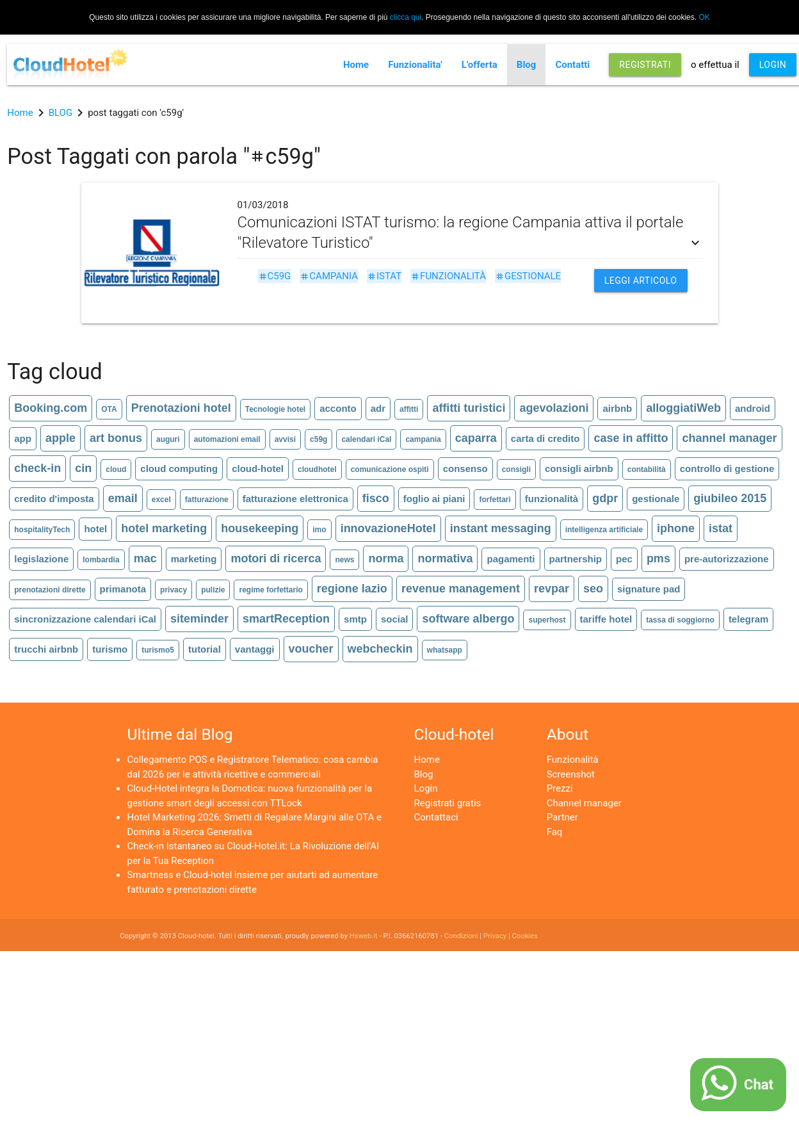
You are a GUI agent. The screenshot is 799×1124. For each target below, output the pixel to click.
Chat (758, 1085)
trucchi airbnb (46, 649)
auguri (168, 439)
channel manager (729, 438)
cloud (116, 469)
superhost (546, 619)
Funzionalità (573, 759)
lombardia (101, 559)
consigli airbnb (579, 468)
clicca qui (405, 17)
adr (378, 408)
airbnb (617, 408)
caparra (476, 438)
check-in (37, 468)
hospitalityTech (42, 529)
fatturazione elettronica (295, 498)
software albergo (468, 618)
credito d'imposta (53, 498)
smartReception (286, 618)
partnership (575, 558)
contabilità (646, 469)
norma (385, 558)
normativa (444, 558)
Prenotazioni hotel (181, 408)
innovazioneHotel (388, 528)
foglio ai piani (434, 498)
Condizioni (461, 936)
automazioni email (227, 439)
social (394, 619)
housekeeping (259, 528)
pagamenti (511, 558)
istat (384, 276)
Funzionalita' (415, 64)
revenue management (460, 588)
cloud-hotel (258, 468)
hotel (95, 528)
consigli (516, 469)
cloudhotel (317, 469)
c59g (274, 276)
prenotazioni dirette (49, 589)
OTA (109, 409)
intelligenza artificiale (604, 529)
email (123, 498)
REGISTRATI (645, 65)
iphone (676, 528)
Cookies (525, 936)
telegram (749, 619)
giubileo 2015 (729, 498)
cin (83, 468)
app (22, 438)
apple (60, 438)
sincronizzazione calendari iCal (85, 619)
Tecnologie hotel (275, 409)
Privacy (494, 936)
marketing (194, 558)
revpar (551, 588)
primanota (123, 588)
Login (426, 788)
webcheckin (380, 648)
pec (624, 558)
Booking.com (50, 408)
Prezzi (560, 788)
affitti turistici (468, 408)
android (752, 408)
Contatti (572, 64)
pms (658, 558)
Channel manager (584, 803)
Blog (527, 64)
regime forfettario (270, 589)
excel (161, 499)
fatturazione (207, 499)
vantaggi (255, 649)
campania (329, 276)
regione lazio (352, 588)
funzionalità (448, 276)
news (344, 559)
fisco (375, 498)
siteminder (199, 618)
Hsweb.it (364, 936)
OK (703, 17)
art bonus (116, 438)
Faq (555, 832)
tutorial (204, 649)
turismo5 (157, 650)
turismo (109, 649)
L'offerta (479, 64)
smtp (355, 619)
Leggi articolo (640, 280)
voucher (311, 648)
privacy (173, 589)
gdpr (605, 498)
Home (356, 64)
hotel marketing (164, 528)
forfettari (494, 499)
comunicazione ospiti (390, 469)
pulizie (213, 589)
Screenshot (571, 774)
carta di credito (545, 438)
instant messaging (500, 528)
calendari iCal (366, 439)
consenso (465, 468)
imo (319, 529)
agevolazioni (553, 408)
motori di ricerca (275, 558)
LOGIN (773, 65)
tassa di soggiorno (680, 619)
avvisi (285, 439)
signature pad (648, 588)
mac (145, 558)
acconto (338, 408)
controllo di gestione (727, 468)
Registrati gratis (447, 803)
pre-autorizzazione (726, 558)
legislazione (41, 558)
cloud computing (179, 468)
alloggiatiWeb (683, 408)
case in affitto (630, 438)
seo (593, 588)
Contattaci (436, 817)
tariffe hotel (606, 619)
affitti (408, 409)
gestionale (528, 276)
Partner (562, 817)
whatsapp (444, 650)
